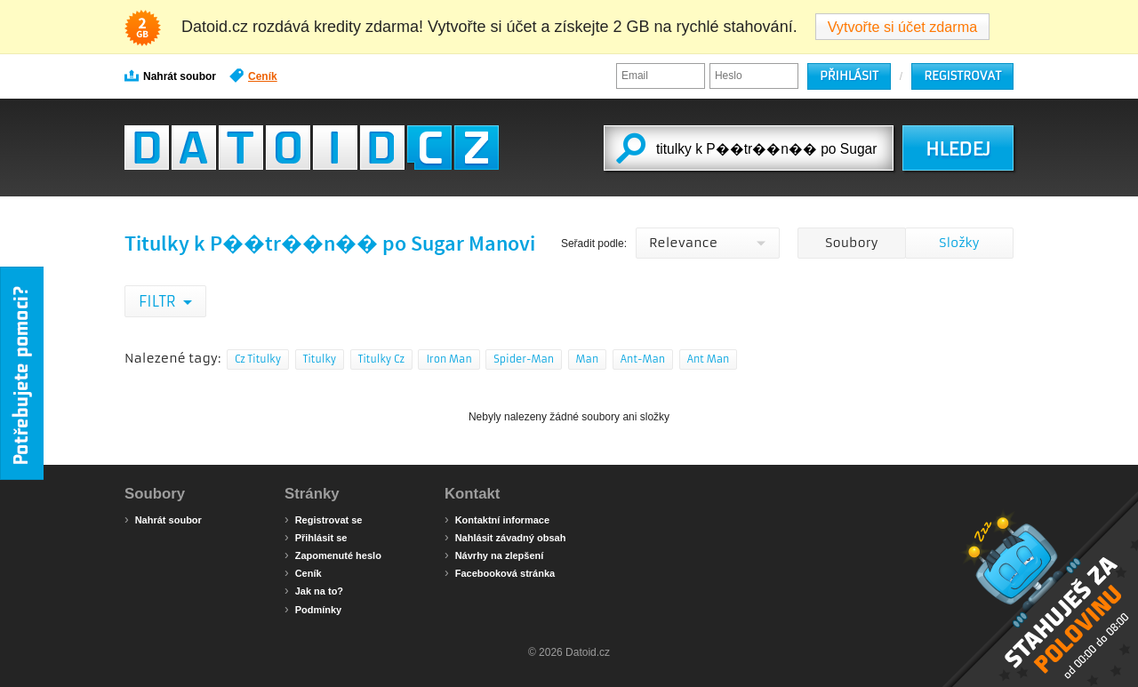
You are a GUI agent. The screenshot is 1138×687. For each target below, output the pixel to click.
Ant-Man (643, 359)
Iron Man (448, 359)
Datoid (311, 147)
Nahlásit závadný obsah (505, 537)
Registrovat (962, 76)
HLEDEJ (958, 149)
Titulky (320, 359)
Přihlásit (849, 76)
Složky (959, 243)
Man (587, 359)
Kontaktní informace (497, 519)
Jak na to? (313, 590)
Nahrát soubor (170, 75)
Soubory (851, 243)
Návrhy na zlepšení (494, 554)
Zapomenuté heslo (332, 554)
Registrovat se (323, 519)
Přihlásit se (315, 537)
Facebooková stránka (500, 572)
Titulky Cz (381, 359)
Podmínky (312, 609)
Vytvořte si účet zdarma (903, 27)
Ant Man (708, 359)
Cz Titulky (258, 359)
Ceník (253, 75)
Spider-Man (523, 359)
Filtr (159, 301)
